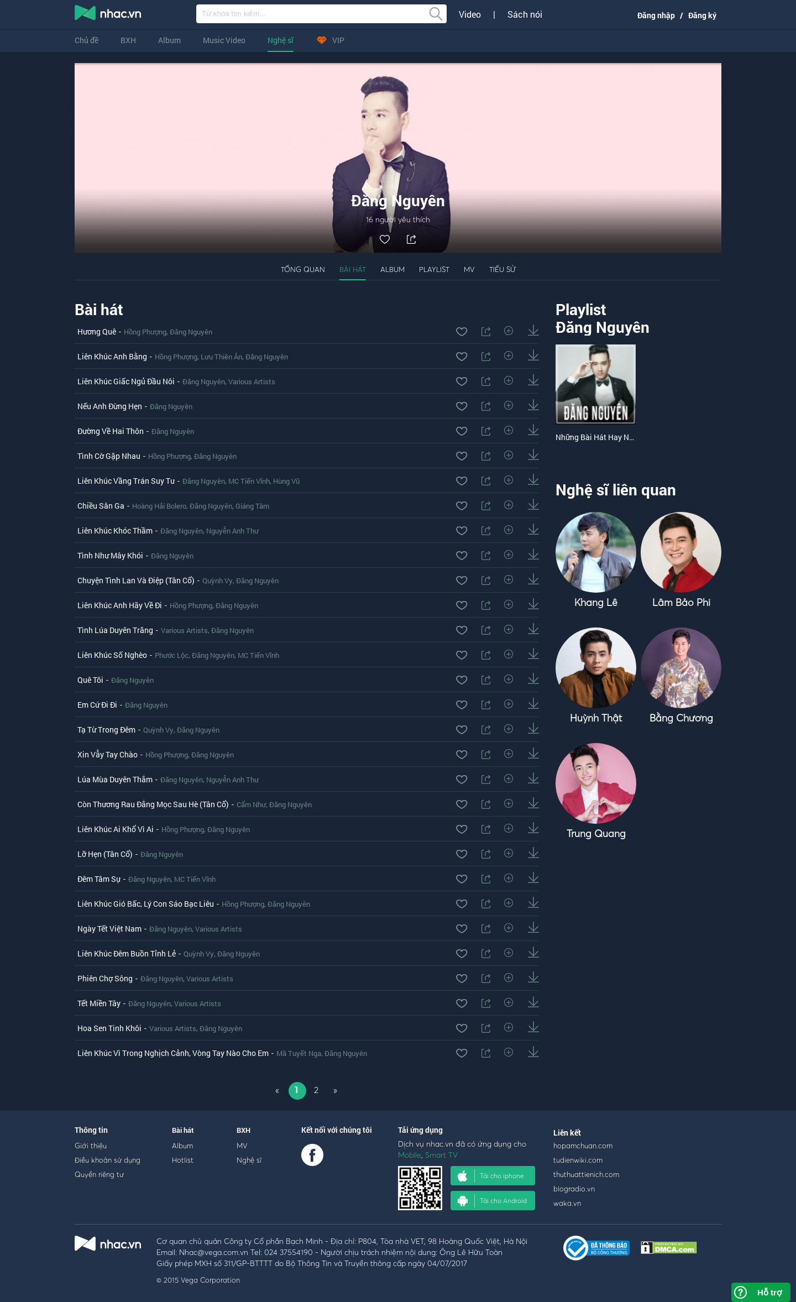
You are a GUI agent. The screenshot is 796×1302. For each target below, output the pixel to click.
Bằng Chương (681, 718)
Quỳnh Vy (217, 580)
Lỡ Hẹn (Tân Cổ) (105, 854)
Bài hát (352, 269)
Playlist (434, 269)
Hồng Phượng (145, 332)
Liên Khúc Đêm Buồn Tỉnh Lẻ (126, 953)
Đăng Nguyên (191, 332)
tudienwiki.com (578, 1159)
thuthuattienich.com (586, 1174)
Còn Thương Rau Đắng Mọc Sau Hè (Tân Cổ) (153, 804)
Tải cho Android (492, 1200)
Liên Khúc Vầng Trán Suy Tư (126, 480)
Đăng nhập (656, 15)
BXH (128, 40)
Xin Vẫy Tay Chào (107, 754)
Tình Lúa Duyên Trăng (115, 630)
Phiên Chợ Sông (105, 978)
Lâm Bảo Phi (681, 602)
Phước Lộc (171, 655)
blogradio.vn (574, 1188)
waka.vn (567, 1203)
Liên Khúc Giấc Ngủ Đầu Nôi (126, 381)
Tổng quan (303, 269)
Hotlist (182, 1159)
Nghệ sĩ (281, 40)
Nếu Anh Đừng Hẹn (109, 406)
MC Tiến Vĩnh (249, 481)
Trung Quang (596, 833)
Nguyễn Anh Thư (232, 531)
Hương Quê (96, 331)
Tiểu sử (502, 269)
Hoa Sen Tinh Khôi (109, 1028)
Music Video (224, 40)
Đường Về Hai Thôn (110, 431)
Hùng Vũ (286, 481)
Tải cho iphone (491, 1176)
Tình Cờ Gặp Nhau (108, 456)
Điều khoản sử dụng (107, 1159)
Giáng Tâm (252, 506)
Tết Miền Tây (99, 1003)
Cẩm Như (251, 804)
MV (469, 269)
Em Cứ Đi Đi (97, 704)
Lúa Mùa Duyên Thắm (115, 779)
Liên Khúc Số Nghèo (112, 655)
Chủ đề (86, 40)
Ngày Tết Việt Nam (109, 928)
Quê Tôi (90, 679)
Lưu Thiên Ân (221, 357)
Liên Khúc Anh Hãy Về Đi (119, 605)
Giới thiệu (91, 1145)
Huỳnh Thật (596, 718)
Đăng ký (702, 15)
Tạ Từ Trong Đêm (106, 729)
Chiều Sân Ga (100, 505)
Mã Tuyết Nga (298, 1053)
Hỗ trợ (769, 1292)
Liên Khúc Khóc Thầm (115, 530)
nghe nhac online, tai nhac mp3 (108, 15)
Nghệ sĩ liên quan (616, 489)
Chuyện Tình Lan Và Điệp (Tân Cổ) (136, 580)
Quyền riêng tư (99, 1174)
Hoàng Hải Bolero (159, 506)
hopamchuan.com (582, 1145)
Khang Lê (595, 602)
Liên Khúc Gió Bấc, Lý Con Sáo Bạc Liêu (145, 903)
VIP (330, 40)
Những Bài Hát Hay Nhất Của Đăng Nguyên (630, 437)
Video (470, 14)
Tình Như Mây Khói (110, 555)
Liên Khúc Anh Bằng (112, 356)
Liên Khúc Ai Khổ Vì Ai (115, 829)
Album (169, 40)
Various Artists (251, 381)
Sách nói (524, 14)
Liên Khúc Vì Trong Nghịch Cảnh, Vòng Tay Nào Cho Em (173, 1053)
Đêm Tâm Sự (99, 879)
